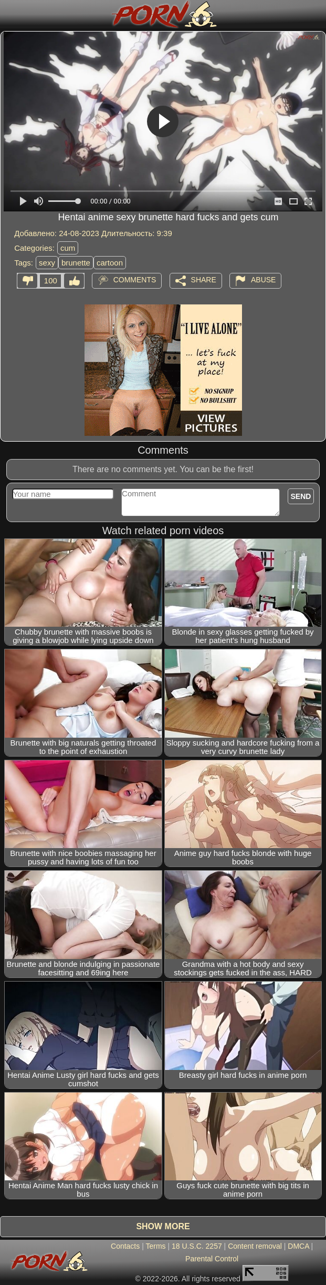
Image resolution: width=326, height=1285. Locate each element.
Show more (163, 1226)
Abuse (263, 280)
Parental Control (211, 1259)
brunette (75, 262)
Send (301, 496)
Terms (155, 1246)
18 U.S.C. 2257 (197, 1246)
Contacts (125, 1246)
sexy (47, 262)
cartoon (110, 262)
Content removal (255, 1246)
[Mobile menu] (9, 14)
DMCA (298, 1246)
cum (67, 247)
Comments (134, 280)
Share (203, 280)
